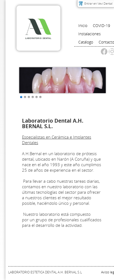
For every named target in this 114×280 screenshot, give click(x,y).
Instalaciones (89, 33)
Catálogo (85, 42)
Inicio (82, 25)
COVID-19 (101, 25)
